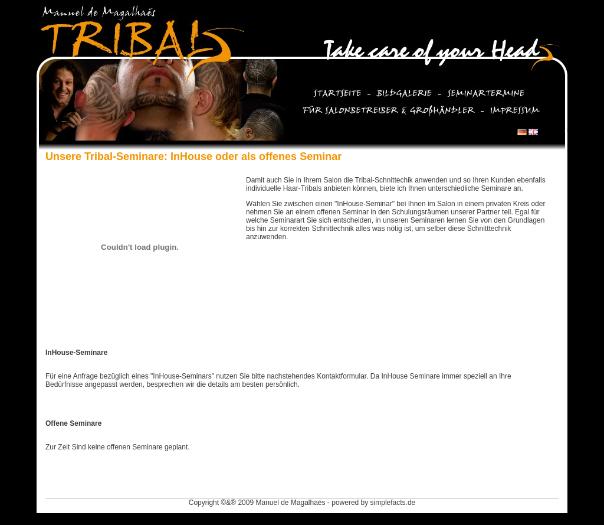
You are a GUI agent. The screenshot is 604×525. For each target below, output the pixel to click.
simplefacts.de (393, 502)
